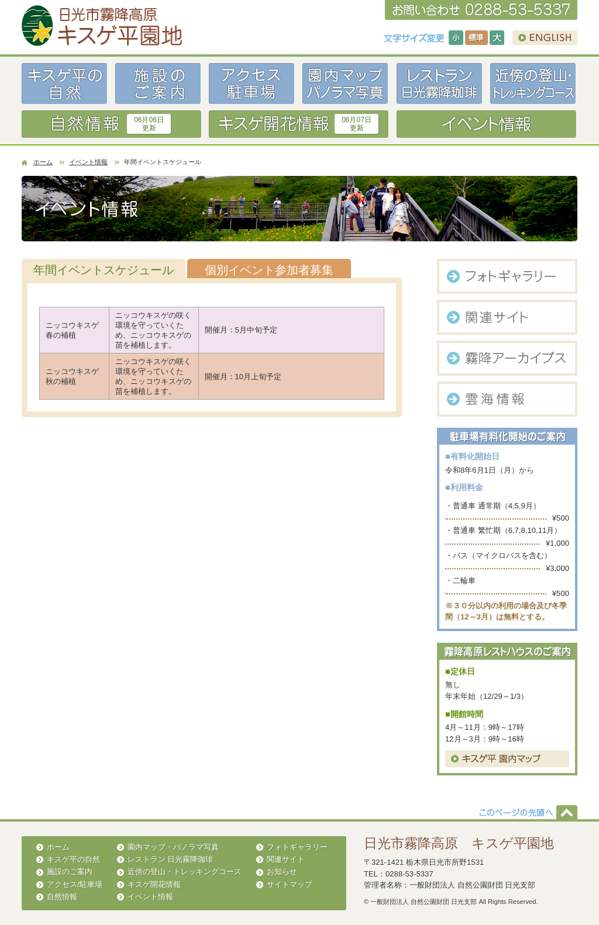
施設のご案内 (69, 871)
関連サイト (286, 859)
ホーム (43, 161)
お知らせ (282, 871)
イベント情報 (88, 161)
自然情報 (62, 896)
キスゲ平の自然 (73, 859)
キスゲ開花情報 (154, 884)
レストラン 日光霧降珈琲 (171, 859)
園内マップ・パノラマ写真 (173, 847)
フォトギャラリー (297, 847)
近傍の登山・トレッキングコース (185, 871)
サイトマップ (289, 884)
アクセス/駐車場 (74, 884)
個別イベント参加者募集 (269, 270)
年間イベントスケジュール (103, 270)
